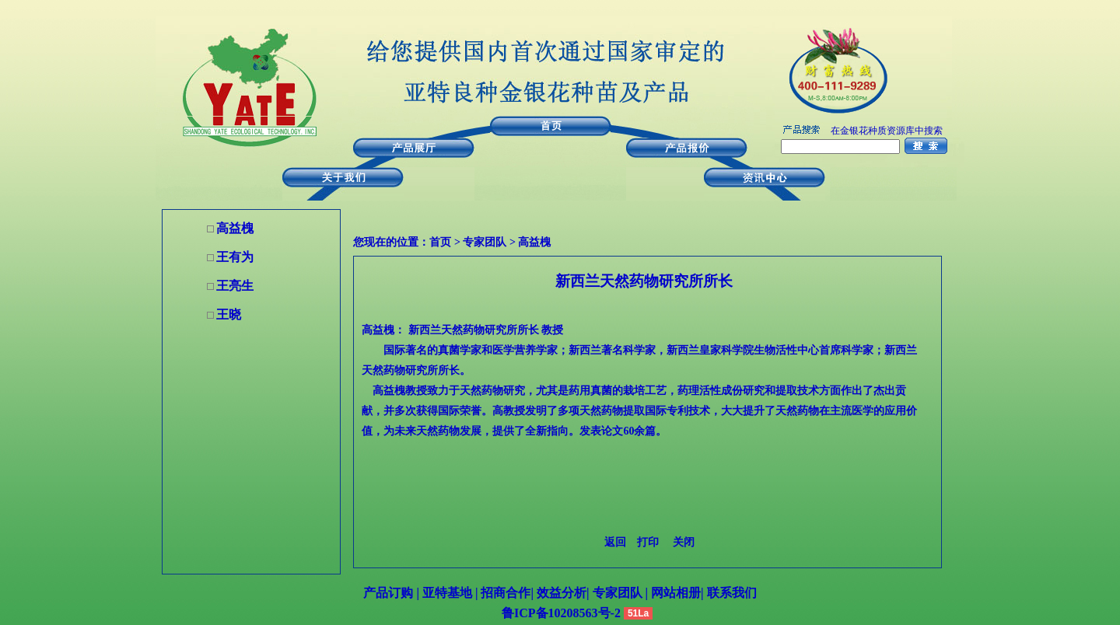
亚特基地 (445, 592)
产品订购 (388, 592)
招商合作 (504, 592)
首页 (440, 242)
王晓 (228, 314)
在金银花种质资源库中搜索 (887, 130)
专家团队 (484, 242)
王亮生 (235, 285)
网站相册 (676, 592)
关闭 (684, 542)
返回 (615, 542)
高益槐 (534, 242)
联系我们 (730, 592)
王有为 (235, 257)
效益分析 (561, 592)
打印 (648, 542)
